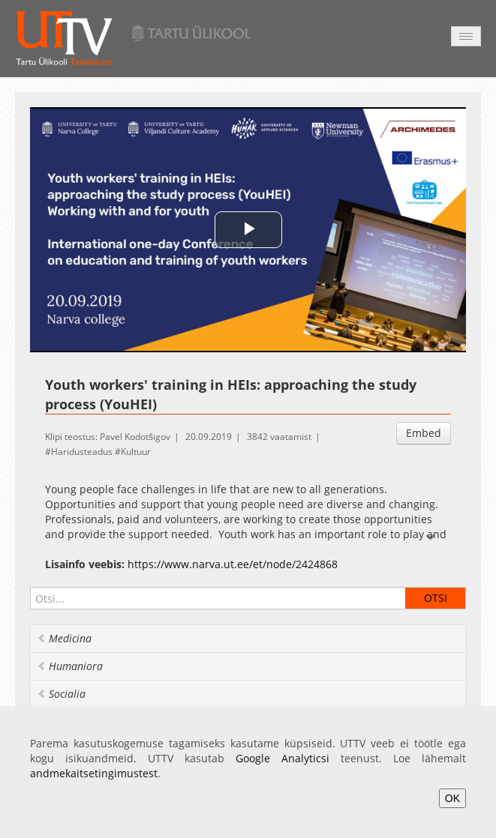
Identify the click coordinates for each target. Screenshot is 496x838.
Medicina (64, 638)
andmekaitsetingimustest (94, 773)
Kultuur (136, 451)
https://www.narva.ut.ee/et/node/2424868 (233, 564)
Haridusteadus (82, 451)
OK (452, 798)
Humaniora (70, 666)
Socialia (61, 694)
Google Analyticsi (282, 758)
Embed (423, 433)
